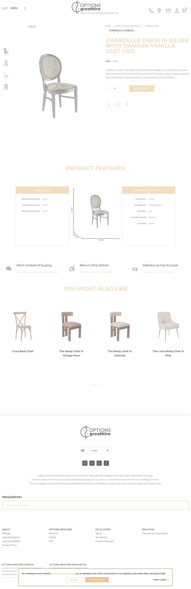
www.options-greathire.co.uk (63, 574)
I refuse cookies (161, 580)
